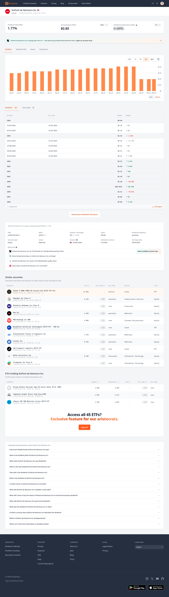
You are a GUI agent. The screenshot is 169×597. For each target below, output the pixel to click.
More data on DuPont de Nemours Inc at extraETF (29, 266)
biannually (112, 356)
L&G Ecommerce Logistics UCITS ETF (27, 348)
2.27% (86, 335)
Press (72, 559)
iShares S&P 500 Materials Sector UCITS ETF (31, 401)
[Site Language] (153, 3)
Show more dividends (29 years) (84, 214)
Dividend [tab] (8, 49)
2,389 (117, 388)
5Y (146, 59)
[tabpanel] (84, 78)
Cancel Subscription (46, 563)
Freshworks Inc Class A (22, 362)
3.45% (86, 313)
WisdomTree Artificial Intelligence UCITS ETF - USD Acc (36, 326)
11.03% (85, 292)
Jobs (72, 550)
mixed (126, 292)
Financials (128, 306)
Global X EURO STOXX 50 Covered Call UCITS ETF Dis (34, 290)
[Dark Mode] (157, 3)
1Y (135, 59)
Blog (72, 555)
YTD (129, 59)
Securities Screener (13, 555)
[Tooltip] (77, 240)
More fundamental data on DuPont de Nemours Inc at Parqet (34, 256)
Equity (156, 299)
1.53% (97, 402)
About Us (73, 546)
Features (44, 3)
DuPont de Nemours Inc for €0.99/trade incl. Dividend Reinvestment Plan (38, 251)
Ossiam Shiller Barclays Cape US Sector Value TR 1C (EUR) (37, 387)
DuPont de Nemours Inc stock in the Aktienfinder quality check (34, 261)
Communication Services (133, 299)
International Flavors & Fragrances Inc (29, 334)
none (110, 306)
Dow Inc (16, 312)
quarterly (112, 299)
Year (151, 97)
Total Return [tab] (43, 49)
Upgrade (84, 427)
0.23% (86, 299)
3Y (141, 59)
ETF (155, 292)
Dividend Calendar (30, 3)
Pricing (53, 3)
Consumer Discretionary (133, 320)
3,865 (117, 402)
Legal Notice (107, 546)
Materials (128, 313)
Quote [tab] (33, 49)
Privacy (105, 550)
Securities (72, 3)
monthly (111, 292)
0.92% (86, 342)
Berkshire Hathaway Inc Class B (26, 305)
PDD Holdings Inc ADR (21, 319)
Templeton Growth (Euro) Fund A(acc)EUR (29, 394)
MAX (152, 59)
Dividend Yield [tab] (21, 49)
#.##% (119, 28)
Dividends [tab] (11, 108)
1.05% (97, 388)
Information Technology (133, 356)
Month (157, 97)
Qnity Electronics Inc (22, 355)
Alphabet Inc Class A (21, 298)
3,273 (117, 395)
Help (39, 559)
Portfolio (86, 3)
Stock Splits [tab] (28, 108)
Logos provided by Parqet (14, 581)
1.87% (97, 395)
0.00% (86, 320)
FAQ (39, 555)
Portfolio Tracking (12, 550)
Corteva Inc (18, 341)
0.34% (86, 356)
